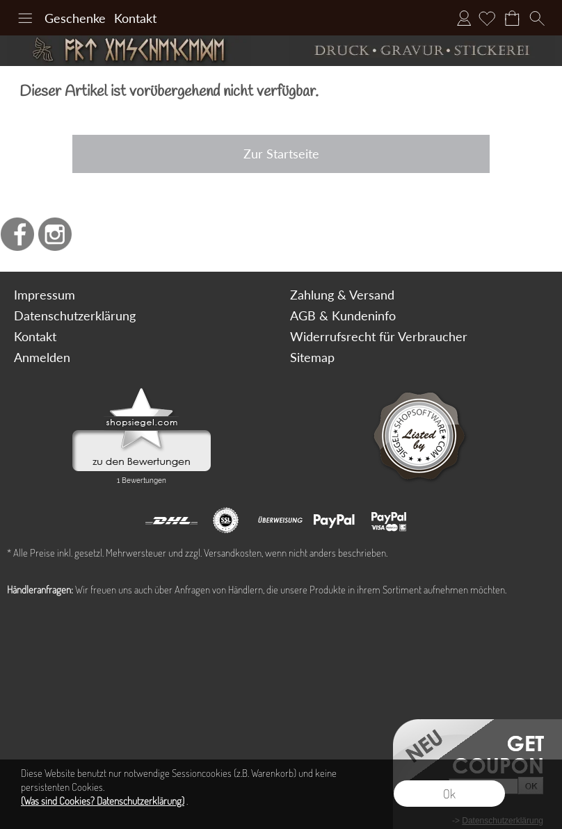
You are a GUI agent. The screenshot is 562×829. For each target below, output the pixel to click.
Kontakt (135, 18)
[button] (25, 18)
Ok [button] (449, 793)
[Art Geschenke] (140, 50)
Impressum (44, 294)
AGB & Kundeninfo (343, 315)
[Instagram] (55, 234)
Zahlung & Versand (342, 294)
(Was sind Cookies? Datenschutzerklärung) (102, 800)
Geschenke (75, 18)
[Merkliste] (487, 18)
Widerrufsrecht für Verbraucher (378, 336)
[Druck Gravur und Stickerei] (421, 50)
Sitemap (312, 357)
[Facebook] (17, 234)
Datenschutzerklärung (75, 315)
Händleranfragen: (40, 589)
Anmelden (464, 18)
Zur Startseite (281, 153)
